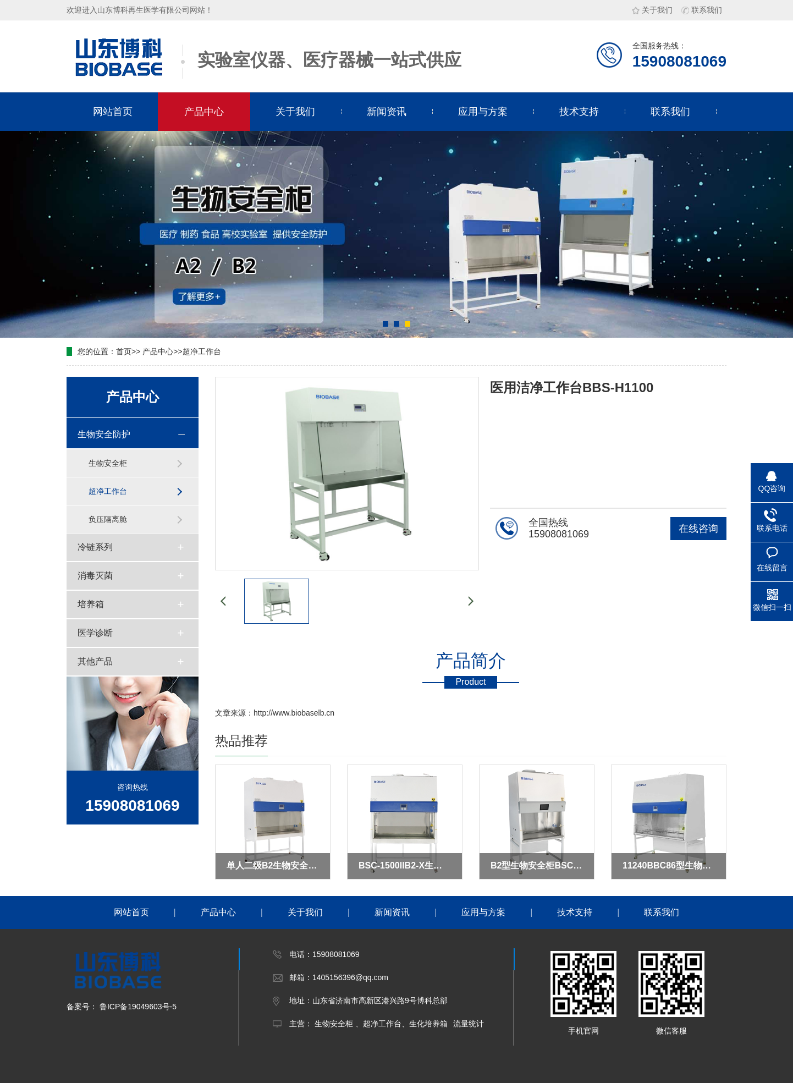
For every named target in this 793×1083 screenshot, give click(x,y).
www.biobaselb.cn (303, 712)
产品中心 (204, 111)
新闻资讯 (386, 111)
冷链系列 (95, 547)
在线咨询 (698, 528)
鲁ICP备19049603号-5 (137, 1006)
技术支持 (579, 111)
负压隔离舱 (108, 519)
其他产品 (95, 661)
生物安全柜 (108, 463)
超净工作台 (202, 351)
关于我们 (652, 10)
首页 (123, 351)
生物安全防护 (104, 434)
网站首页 (113, 111)
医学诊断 (95, 632)
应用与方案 (483, 111)
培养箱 (91, 604)
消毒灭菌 (95, 575)
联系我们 (701, 10)
